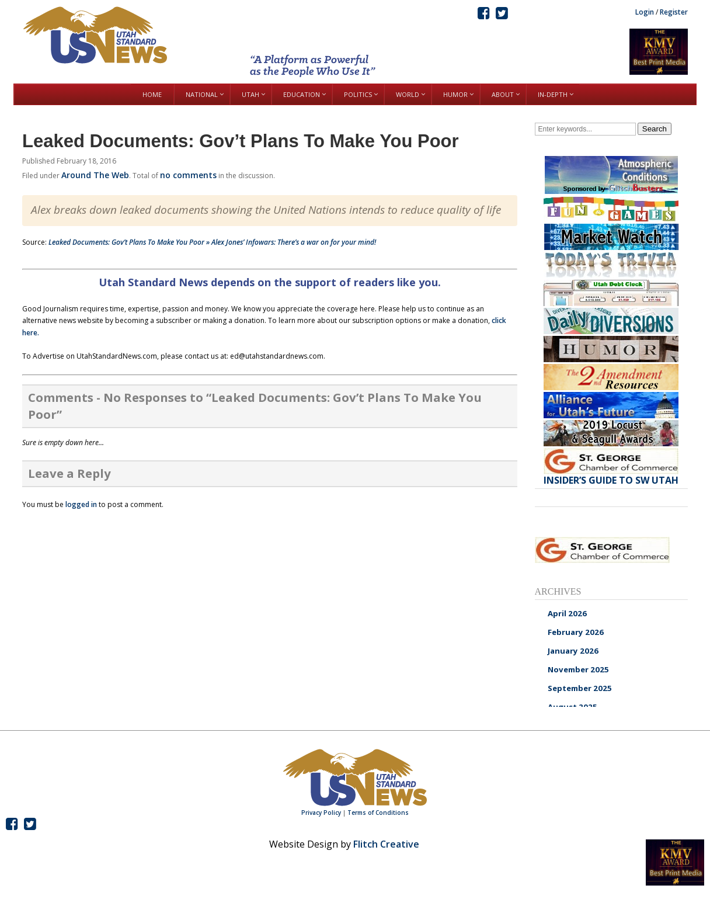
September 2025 (580, 688)
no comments (188, 174)
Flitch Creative (386, 844)
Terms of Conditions (378, 812)
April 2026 (567, 613)
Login (644, 12)
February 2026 (576, 632)
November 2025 (578, 669)
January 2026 (573, 650)
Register (674, 12)
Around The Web (95, 174)
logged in (81, 504)
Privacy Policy (321, 812)
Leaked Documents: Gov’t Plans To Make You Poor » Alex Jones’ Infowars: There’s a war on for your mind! (212, 242)
